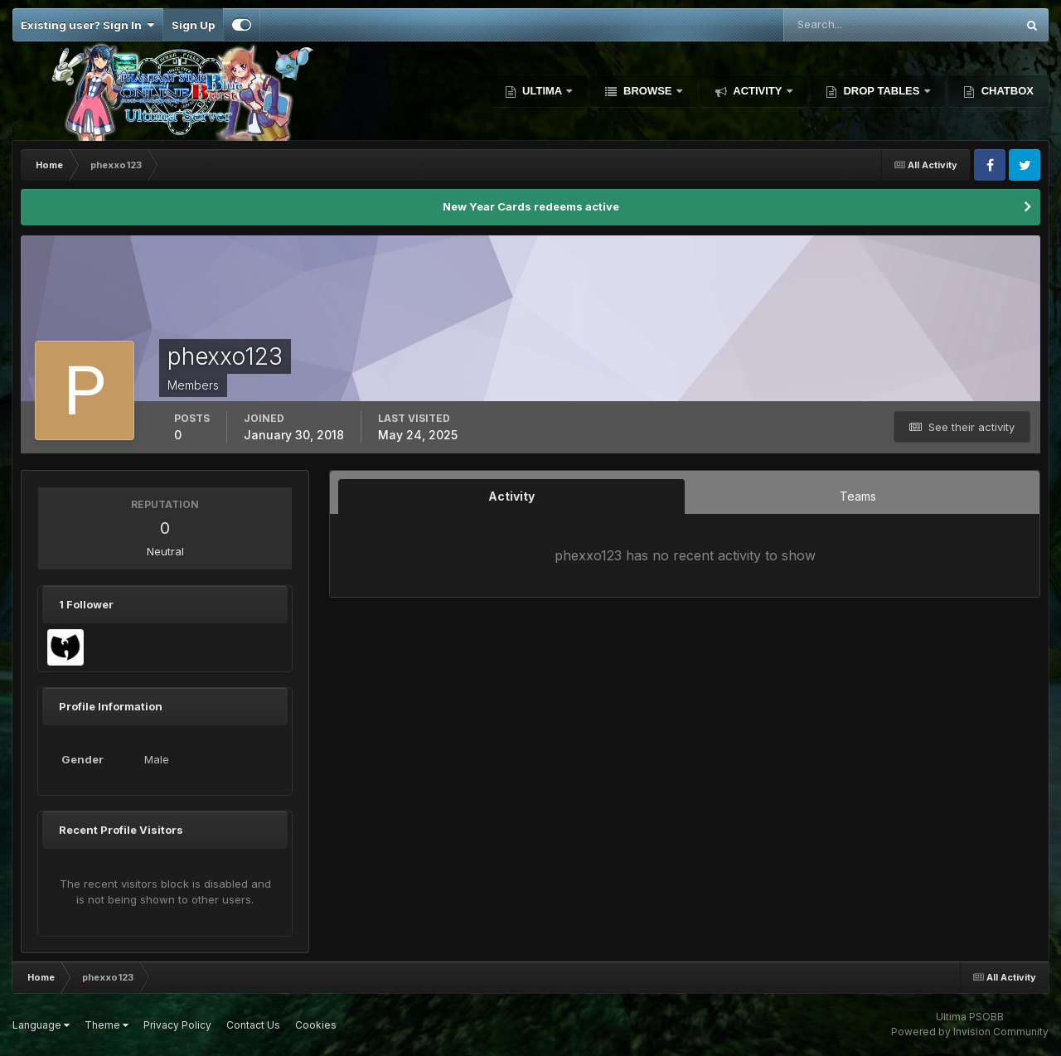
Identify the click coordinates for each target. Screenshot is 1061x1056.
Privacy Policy (177, 1025)
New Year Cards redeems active (531, 206)
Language (41, 1025)
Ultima (542, 91)
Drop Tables (882, 91)
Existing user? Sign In (87, 24)
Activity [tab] (511, 496)
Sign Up (193, 24)
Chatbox (1006, 91)
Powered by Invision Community (970, 1031)
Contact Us (253, 1025)
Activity (757, 91)
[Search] (846, 24)
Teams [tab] (858, 496)
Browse (647, 91)
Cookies (316, 1025)
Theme (106, 1025)
